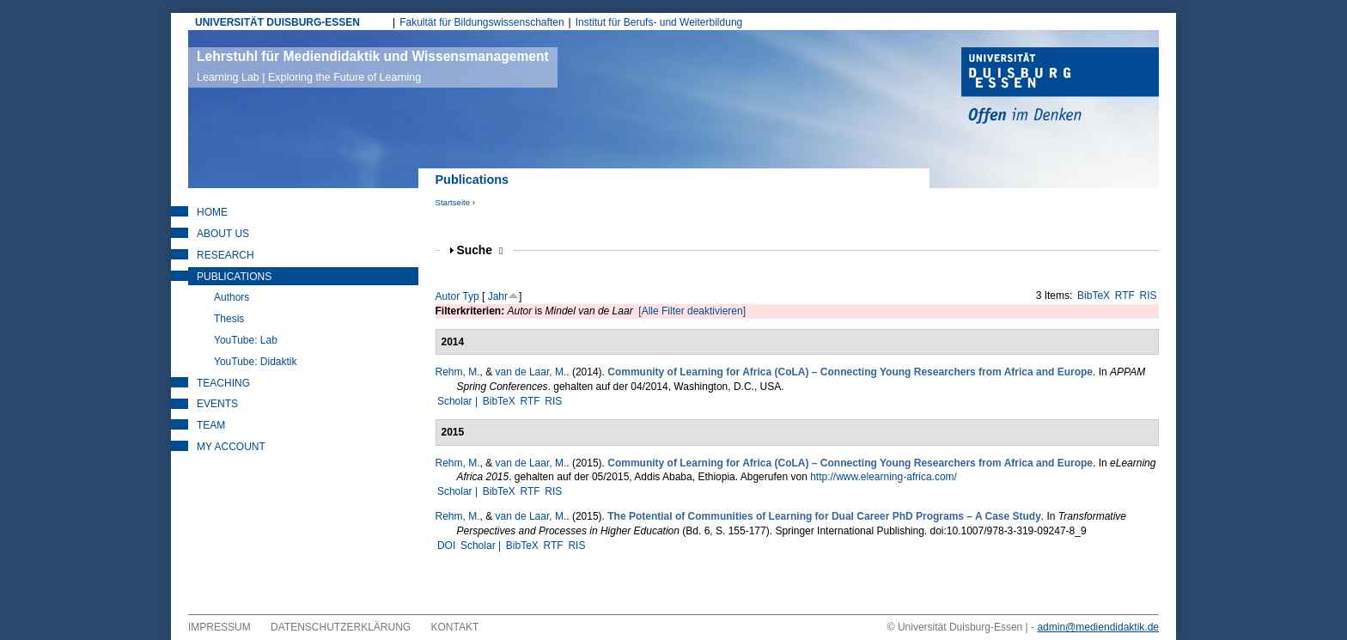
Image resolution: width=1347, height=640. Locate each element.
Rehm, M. (458, 372)
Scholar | (458, 401)
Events (217, 404)
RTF (1125, 296)
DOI (446, 545)
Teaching (223, 383)
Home (212, 212)
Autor (448, 296)
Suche (480, 250)
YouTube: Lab (245, 340)
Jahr (498, 296)
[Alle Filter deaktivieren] (692, 311)
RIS (1148, 296)
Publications (234, 277)
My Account (231, 447)
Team (211, 425)
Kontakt (455, 627)
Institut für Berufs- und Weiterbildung (659, 22)
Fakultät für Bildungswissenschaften (481, 22)
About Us (223, 234)
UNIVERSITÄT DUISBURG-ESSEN (277, 22)
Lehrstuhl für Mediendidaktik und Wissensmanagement (373, 66)
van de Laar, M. (531, 372)
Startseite (453, 202)
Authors (231, 297)
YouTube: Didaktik (255, 362)
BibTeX (1093, 296)
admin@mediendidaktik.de (1098, 627)
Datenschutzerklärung (341, 627)
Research (225, 255)
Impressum (219, 627)
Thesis (229, 319)
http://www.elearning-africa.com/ (883, 477)
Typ (470, 296)
